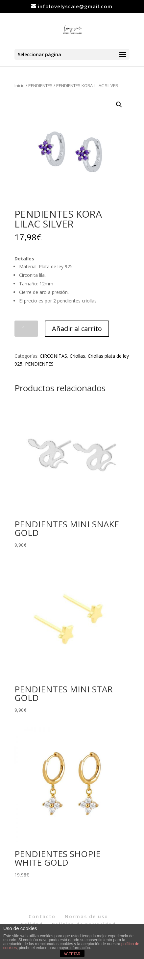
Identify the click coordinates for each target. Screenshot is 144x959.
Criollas (77, 356)
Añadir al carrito (77, 328)
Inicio (19, 85)
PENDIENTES (40, 85)
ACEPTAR (71, 954)
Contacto (42, 916)
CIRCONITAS (53, 356)
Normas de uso (86, 916)
